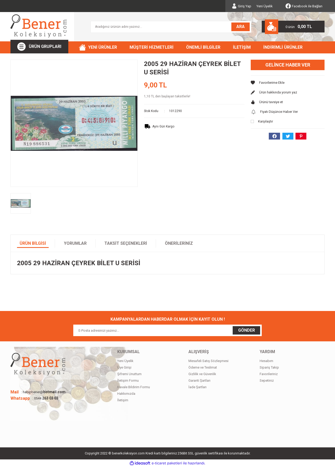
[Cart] (293, 26)
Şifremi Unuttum (129, 374)
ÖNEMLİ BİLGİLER (203, 47)
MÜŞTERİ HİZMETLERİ (152, 47)
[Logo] (38, 25)
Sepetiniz (267, 380)
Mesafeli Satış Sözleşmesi (208, 361)
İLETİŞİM (242, 47)
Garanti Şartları (199, 380)
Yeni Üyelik (264, 6)
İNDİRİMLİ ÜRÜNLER (283, 47)
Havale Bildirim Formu (133, 387)
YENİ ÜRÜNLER (102, 47)
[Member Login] (241, 6)
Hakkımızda (126, 394)
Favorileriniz (269, 374)
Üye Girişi (124, 367)
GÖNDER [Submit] (246, 330)
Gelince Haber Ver (287, 65)
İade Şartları (197, 387)
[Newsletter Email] (167, 330)
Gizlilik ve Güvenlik (202, 374)
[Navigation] (39, 46)
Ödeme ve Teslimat (202, 367)
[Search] (171, 27)
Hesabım (266, 361)
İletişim (122, 400)
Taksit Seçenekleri (125, 243)
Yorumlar (75, 243)
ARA (240, 26)
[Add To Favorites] (288, 82)
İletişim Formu (128, 380)
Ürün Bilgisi (33, 243)
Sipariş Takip (269, 367)
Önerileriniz (179, 243)
